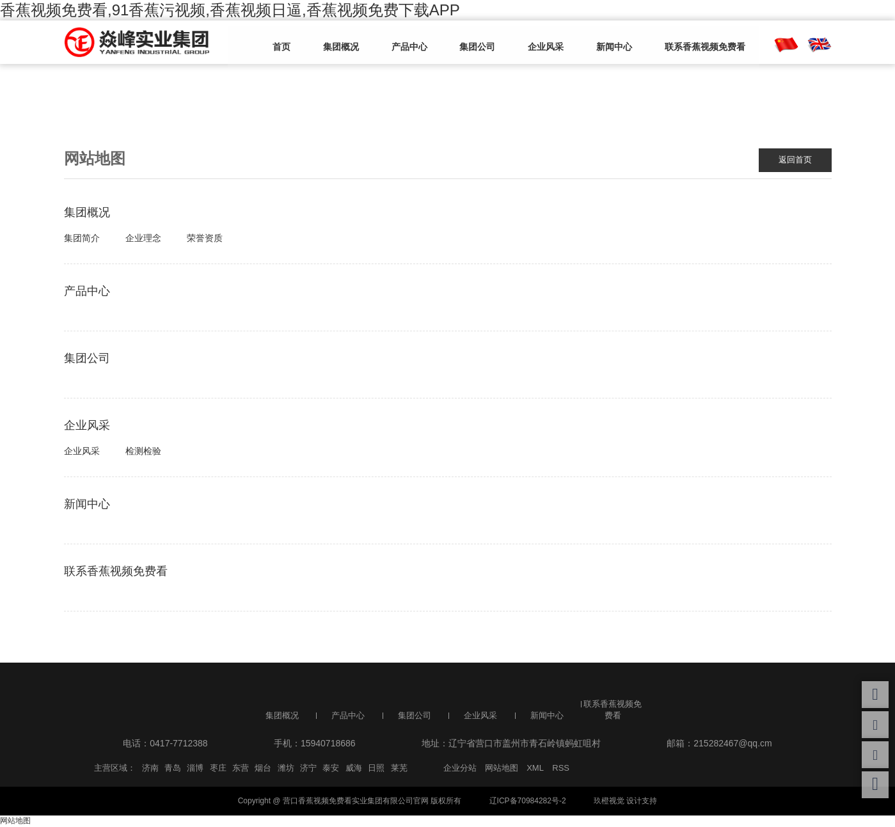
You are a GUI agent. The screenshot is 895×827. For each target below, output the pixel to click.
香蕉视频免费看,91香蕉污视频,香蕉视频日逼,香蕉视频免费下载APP (230, 10)
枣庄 (218, 768)
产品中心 (402, 43)
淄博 (195, 768)
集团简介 (82, 238)
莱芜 (399, 768)
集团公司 (465, 43)
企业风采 (528, 43)
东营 (240, 768)
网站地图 (501, 768)
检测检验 (143, 451)
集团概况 (340, 43)
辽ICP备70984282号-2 (527, 801)
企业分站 (460, 768)
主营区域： (115, 768)
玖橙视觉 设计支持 (625, 801)
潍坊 (286, 768)
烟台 (263, 768)
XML (535, 768)
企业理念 (143, 238)
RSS (560, 768)
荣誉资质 (205, 238)
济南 (150, 768)
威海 (353, 768)
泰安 (330, 768)
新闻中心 (590, 43)
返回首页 (793, 160)
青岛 (172, 768)
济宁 (308, 768)
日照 (376, 768)
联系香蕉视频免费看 (675, 43)
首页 (286, 43)
